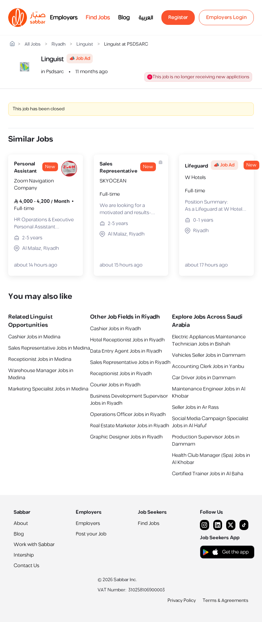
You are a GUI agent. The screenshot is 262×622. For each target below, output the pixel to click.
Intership (24, 555)
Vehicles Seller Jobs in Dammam (208, 355)
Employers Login (226, 17)
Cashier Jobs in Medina (34, 337)
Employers (63, 17)
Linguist (84, 44)
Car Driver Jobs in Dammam (203, 378)
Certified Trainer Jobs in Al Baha (207, 474)
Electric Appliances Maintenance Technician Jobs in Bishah (209, 340)
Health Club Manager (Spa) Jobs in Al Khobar (211, 458)
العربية (146, 17)
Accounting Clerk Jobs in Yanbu (208, 366)
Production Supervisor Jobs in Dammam (205, 440)
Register (178, 17)
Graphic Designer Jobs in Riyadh (126, 437)
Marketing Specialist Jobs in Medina (48, 389)
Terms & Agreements (225, 600)
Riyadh (59, 44)
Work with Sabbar (34, 544)
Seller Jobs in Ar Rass (195, 407)
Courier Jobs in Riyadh (115, 385)
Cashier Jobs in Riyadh (115, 329)
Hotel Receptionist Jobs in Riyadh (127, 340)
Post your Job (91, 534)
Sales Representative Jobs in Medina (49, 348)
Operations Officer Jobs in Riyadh (128, 414)
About (21, 523)
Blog (124, 17)
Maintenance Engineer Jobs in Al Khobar (208, 392)
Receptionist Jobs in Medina (39, 359)
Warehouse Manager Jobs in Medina (40, 374)
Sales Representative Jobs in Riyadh (130, 362)
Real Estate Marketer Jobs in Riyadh (129, 426)
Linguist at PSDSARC (126, 44)
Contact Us (26, 565)
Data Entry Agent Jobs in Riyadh (126, 351)
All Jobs (33, 44)
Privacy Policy (182, 600)
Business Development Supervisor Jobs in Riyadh (129, 399)
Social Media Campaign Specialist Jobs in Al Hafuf (210, 422)
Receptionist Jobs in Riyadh (121, 374)
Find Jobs (98, 17)
